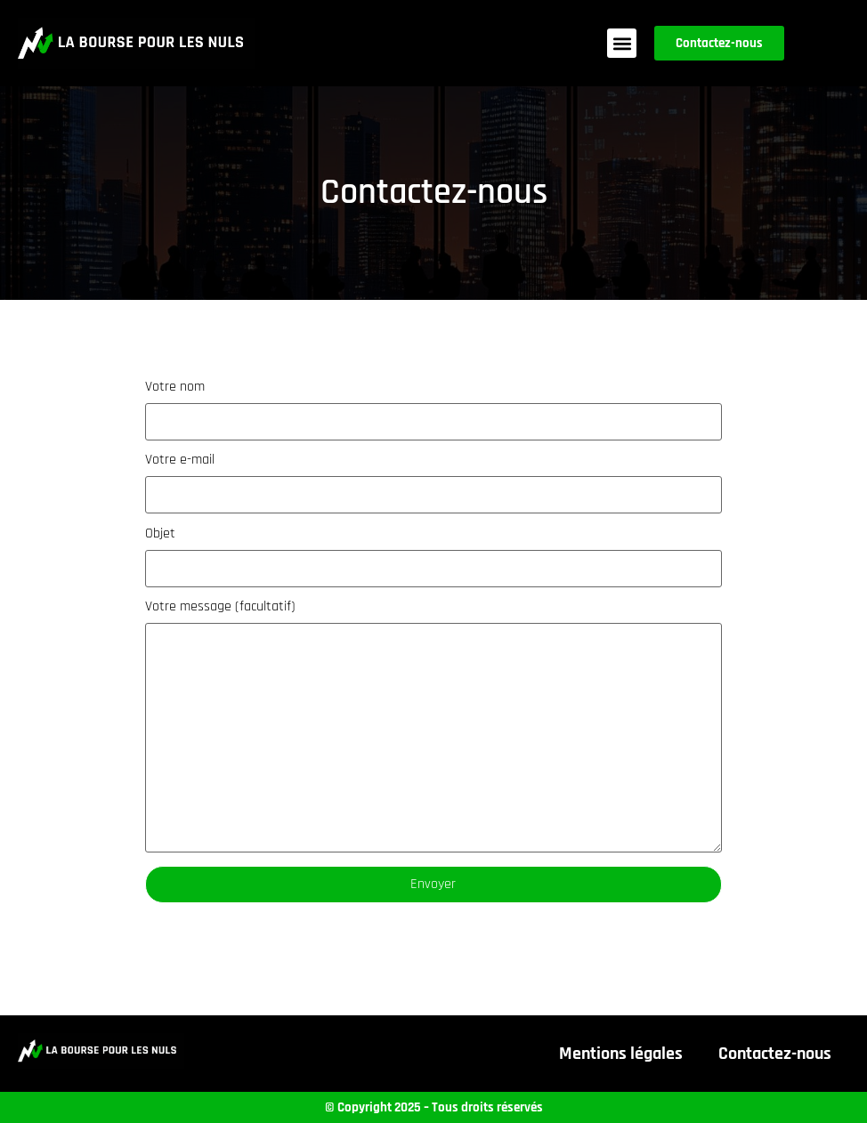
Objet (433, 557)
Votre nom (433, 410)
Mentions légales (621, 1053)
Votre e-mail (433, 483)
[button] (621, 43)
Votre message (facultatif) (433, 726)
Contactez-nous (774, 1053)
